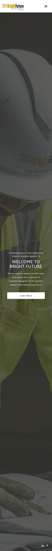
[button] (46, 6)
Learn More (26, 295)
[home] (13, 6)
